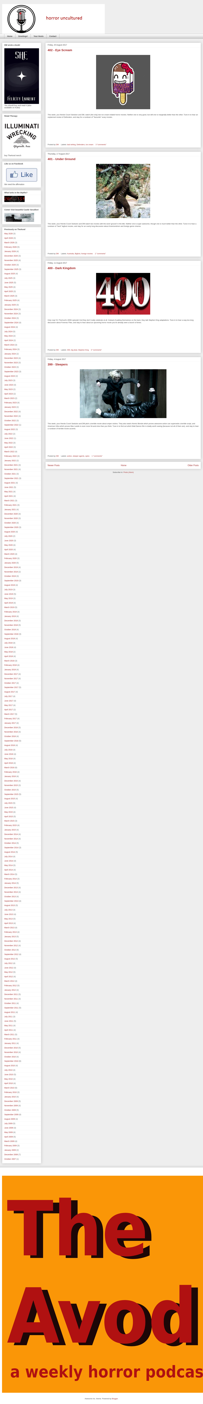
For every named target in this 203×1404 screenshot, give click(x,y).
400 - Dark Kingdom (62, 268)
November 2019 (11, 572)
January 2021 (10, 509)
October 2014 (10, 843)
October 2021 (10, 474)
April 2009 (8, 1137)
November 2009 (11, 1105)
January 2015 (10, 830)
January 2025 (10, 305)
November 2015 (11, 785)
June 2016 (8, 754)
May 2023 (8, 389)
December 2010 (11, 1048)
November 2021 (11, 469)
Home (9, 36)
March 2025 (9, 296)
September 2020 (11, 527)
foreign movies (87, 254)
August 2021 (9, 483)
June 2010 (8, 1074)
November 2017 (11, 678)
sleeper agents (78, 456)
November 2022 (11, 416)
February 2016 (10, 772)
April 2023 (8, 394)
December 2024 (11, 309)
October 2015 (10, 790)
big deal (74, 350)
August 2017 (9, 692)
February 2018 (10, 665)
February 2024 (10, 349)
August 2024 (9, 327)
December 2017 (11, 674)
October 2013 (10, 896)
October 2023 (10, 367)
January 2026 (10, 251)
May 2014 (8, 865)
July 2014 (8, 856)
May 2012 (8, 972)
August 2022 (9, 429)
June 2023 (8, 385)
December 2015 (11, 781)
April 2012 (8, 976)
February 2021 (10, 505)
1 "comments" (97, 456)
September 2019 (11, 581)
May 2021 (8, 492)
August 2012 (9, 959)
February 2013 (10, 932)
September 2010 (11, 1061)
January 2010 (10, 1097)
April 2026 (8, 238)
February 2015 (10, 825)
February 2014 (10, 879)
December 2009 (11, 1101)
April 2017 (8, 710)
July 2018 (8, 643)
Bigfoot (77, 254)
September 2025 (11, 269)
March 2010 (9, 1088)
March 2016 (9, 767)
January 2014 (10, 883)
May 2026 (8, 234)
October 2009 (10, 1110)
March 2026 (9, 242)
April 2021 (8, 496)
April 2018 (8, 656)
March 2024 (9, 345)
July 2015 (8, 803)
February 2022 (10, 456)
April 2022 (8, 447)
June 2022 (8, 438)
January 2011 (10, 1043)
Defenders (81, 145)
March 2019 (9, 607)
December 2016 (11, 727)
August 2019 (9, 585)
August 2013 (9, 905)
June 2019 (8, 594)
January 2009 (10, 1150)
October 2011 (10, 1003)
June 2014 (8, 861)
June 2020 (8, 540)
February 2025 (10, 300)
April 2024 (8, 340)
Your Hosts (39, 36)
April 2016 (8, 763)
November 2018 (11, 625)
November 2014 (11, 839)
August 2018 (9, 638)
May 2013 (8, 919)
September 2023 (11, 371)
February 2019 (10, 612)
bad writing (71, 145)
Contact (52, 36)
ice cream (89, 145)
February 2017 (10, 718)
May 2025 (8, 287)
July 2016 (8, 750)
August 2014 (9, 852)
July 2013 (8, 910)
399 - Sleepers (58, 364)
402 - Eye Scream (60, 50)
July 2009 (8, 1123)
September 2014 (11, 847)
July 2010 (8, 1070)
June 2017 (8, 701)
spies (87, 456)
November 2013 (11, 892)
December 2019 (11, 567)
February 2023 (10, 403)
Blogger (115, 1399)
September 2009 (11, 1114)
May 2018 (8, 652)
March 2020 (9, 554)
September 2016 (11, 741)
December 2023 (11, 358)
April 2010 (8, 1083)
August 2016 (9, 745)
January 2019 (10, 616)
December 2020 (11, 514)
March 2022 (9, 452)
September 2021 (11, 478)
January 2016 (10, 776)
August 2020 (9, 532)
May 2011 (8, 1025)
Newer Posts (54, 465)
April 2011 (8, 1030)
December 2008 (11, 1154)
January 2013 (10, 936)
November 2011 (11, 999)
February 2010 (10, 1092)
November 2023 (11, 363)
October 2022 (10, 420)
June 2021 (8, 487)
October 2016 (10, 736)
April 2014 (8, 870)
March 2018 (9, 661)
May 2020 (8, 545)
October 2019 (10, 576)
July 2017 (8, 696)
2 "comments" (100, 254)
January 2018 (10, 669)
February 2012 (10, 985)
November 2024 (11, 314)
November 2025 (11, 260)
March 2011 (9, 1034)
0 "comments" (96, 350)
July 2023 (8, 380)
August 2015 (9, 798)
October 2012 (10, 950)
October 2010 (10, 1057)
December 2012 (11, 941)
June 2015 (8, 807)
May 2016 (8, 758)
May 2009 (8, 1132)
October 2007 (10, 1159)
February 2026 (10, 247)
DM (57, 145)
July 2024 (8, 331)
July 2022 (8, 434)
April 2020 (8, 549)
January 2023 (10, 407)
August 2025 (9, 274)
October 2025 (10, 265)
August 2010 (9, 1065)
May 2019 (8, 598)
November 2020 (11, 518)
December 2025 (11, 256)
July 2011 (8, 1016)
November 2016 (11, 732)
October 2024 (10, 318)
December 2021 (11, 465)
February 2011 (10, 1039)
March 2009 (9, 1141)
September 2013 (11, 901)
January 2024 (10, 354)
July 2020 (8, 536)
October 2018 (10, 629)
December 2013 (11, 887)
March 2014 (9, 874)
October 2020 (10, 523)
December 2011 (11, 994)
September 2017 (11, 687)
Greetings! (23, 36)
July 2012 (8, 963)
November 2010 (11, 1052)
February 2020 (10, 558)
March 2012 (9, 981)
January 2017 (10, 723)
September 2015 (11, 794)
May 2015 (8, 812)
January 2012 (10, 990)
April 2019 (8, 603)
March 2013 (9, 928)
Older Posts (193, 465)
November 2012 (11, 945)
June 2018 (8, 647)
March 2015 (9, 821)
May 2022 (8, 443)
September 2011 (11, 1008)
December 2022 (11, 411)
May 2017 (8, 705)
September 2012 (11, 954)
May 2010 (8, 1079)
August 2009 (9, 1119)
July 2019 (8, 589)
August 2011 (9, 1012)
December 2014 (11, 834)
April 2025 (8, 291)
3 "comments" (101, 145)
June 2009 (8, 1128)
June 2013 (8, 914)
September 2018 (11, 634)
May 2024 (8, 336)
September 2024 (11, 322)
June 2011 (8, 1021)
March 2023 (9, 398)
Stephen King (83, 350)
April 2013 (8, 923)
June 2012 (8, 968)
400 (68, 350)
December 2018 (11, 621)
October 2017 (10, 683)
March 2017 (9, 714)
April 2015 (8, 816)
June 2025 (8, 282)
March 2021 (9, 500)
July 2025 (8, 278)
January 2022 (10, 460)
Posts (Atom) (128, 472)
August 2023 (9, 376)
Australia (70, 254)
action (69, 456)
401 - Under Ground (61, 159)
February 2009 (10, 1145)
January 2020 (10, 563)
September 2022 (11, 425)
